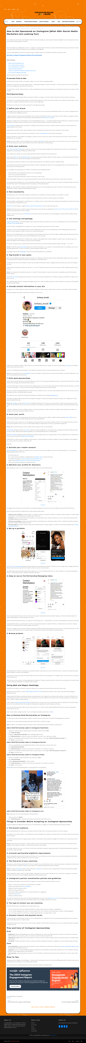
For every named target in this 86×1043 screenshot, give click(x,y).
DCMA (25, 865)
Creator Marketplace (13, 450)
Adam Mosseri (10, 206)
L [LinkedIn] (64, 1026)
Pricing (32, 1027)
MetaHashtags (22, 251)
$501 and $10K (69, 417)
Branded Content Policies (20, 460)
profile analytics (27, 214)
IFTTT (9, 998)
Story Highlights (26, 373)
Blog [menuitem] (59, 21)
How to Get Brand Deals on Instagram (16, 67)
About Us (33, 1023)
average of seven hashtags (13, 223)
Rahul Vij (16, 157)
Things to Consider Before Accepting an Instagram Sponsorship (22, 70)
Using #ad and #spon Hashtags (15, 69)
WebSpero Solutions (26, 157)
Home (5, 9)
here (52, 712)
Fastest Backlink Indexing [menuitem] (30, 21)
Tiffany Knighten (14, 403)
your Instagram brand (44, 133)
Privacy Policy (34, 1031)
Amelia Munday (10, 430)
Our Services (33, 1025)
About (9, 9)
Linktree (41, 141)
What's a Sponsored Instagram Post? (16, 63)
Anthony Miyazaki (10, 125)
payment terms (17, 894)
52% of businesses (13, 434)
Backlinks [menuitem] (18, 21)
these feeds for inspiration (48, 117)
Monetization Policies (37, 459)
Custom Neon (27, 430)
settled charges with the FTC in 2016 (34, 691)
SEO (10, 28)
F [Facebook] (59, 1026)
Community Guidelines (26, 459)
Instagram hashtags (11, 221)
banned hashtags (23, 247)
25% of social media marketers (15, 566)
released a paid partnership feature (22, 702)
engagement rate (54, 395)
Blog (18, 9)
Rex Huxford (19, 869)
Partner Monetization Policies (33, 460)
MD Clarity (39, 869)
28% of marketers (14, 277)
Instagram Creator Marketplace (27, 436)
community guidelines (26, 886)
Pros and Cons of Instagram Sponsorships (17, 72)
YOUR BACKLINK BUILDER (14, 1041)
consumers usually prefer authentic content (70, 946)
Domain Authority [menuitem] (44, 21)
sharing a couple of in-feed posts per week (35, 206)
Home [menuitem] (13, 21)
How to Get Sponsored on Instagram (16, 65)
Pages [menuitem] (53, 21)
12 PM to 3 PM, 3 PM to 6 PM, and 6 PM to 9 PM (65, 209)
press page (68, 365)
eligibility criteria (38, 457)
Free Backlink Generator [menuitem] (68, 21)
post (9, 767)
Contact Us (33, 1029)
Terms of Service (53, 1035)
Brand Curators (26, 403)
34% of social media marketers (15, 149)
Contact (13, 9)
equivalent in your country (53, 898)
